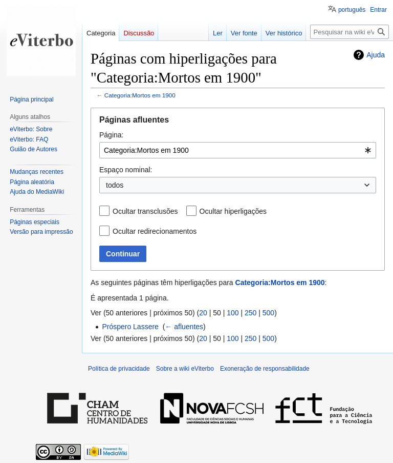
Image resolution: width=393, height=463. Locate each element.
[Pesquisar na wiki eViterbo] (349, 32)
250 (250, 313)
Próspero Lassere (130, 327)
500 (268, 313)
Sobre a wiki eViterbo (185, 368)
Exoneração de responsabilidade (265, 368)
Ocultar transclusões (145, 211)
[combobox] (237, 150)
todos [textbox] (114, 185)
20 (203, 313)
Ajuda (375, 55)
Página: (111, 135)
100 (232, 313)
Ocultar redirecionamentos (154, 231)
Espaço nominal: (125, 170)
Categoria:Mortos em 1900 (140, 95)
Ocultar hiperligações (233, 211)
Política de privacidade (119, 368)
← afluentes (184, 327)
